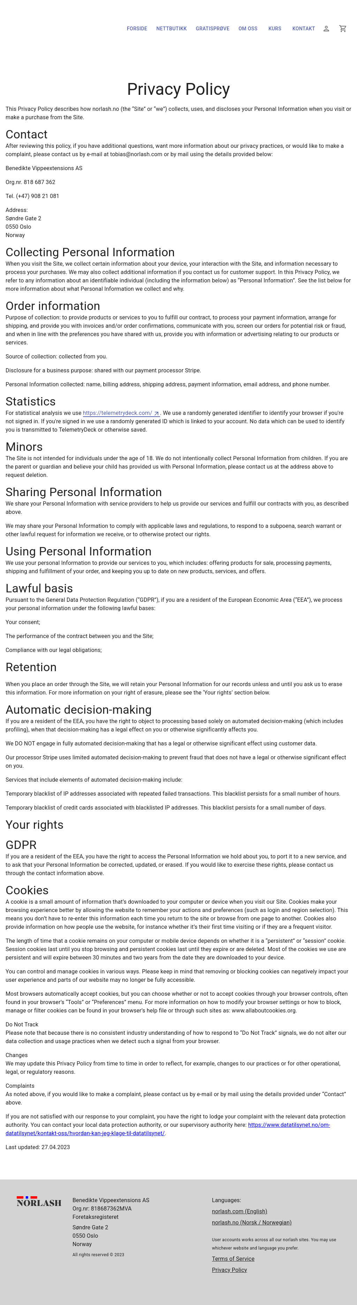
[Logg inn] (326, 28)
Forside (137, 28)
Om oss (248, 28)
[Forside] (49, 49)
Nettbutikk (171, 28)
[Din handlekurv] (343, 28)
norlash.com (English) (239, 1211)
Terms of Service (233, 1258)
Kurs (275, 28)
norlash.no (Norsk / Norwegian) (252, 1222)
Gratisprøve (212, 28)
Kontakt (304, 28)
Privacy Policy (229, 1270)
